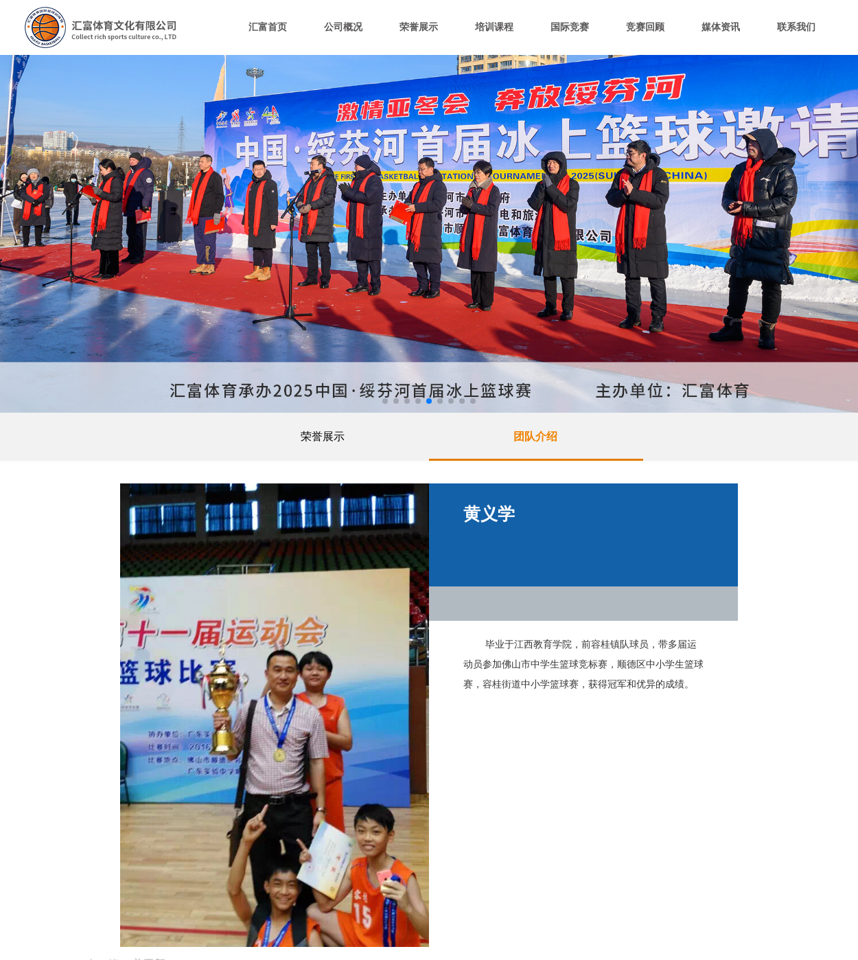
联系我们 (796, 27)
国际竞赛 (569, 27)
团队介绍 (535, 436)
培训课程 (494, 27)
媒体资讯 (721, 27)
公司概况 (343, 27)
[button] (385, 401)
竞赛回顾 (645, 27)
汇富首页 (267, 27)
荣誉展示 (418, 27)
